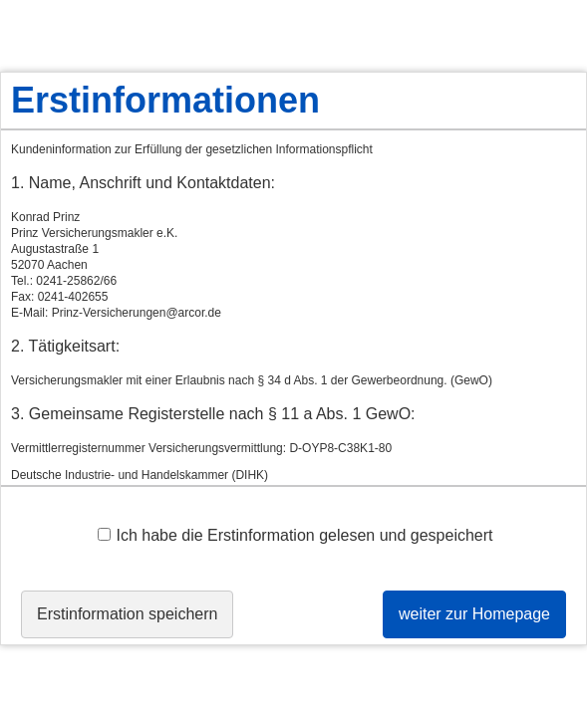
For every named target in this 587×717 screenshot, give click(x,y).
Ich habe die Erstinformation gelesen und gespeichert (295, 535)
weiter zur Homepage (474, 613)
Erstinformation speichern (127, 613)
